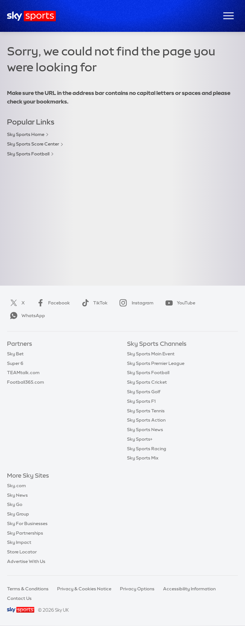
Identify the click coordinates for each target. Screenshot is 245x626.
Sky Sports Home (25, 134)
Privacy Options (137, 589)
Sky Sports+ (139, 439)
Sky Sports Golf (143, 391)
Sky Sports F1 (141, 401)
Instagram (135, 303)
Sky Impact (19, 542)
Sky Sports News (145, 429)
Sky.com (16, 485)
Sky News (17, 495)
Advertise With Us (26, 561)
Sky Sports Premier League (155, 363)
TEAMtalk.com (23, 372)
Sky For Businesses (27, 523)
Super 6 (15, 363)
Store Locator (22, 552)
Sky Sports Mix (143, 458)
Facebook (52, 303)
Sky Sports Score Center (33, 144)
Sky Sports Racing (146, 448)
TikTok (93, 303)
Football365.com (25, 382)
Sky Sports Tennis (146, 411)
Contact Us (19, 598)
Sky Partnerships (25, 533)
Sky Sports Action (146, 420)
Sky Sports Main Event (150, 354)
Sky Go (14, 504)
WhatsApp (26, 315)
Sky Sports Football (28, 154)
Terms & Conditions (27, 589)
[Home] (31, 16)
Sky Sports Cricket (147, 382)
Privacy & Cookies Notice (84, 589)
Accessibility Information (189, 589)
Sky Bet (15, 354)
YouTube (179, 303)
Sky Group (18, 514)
